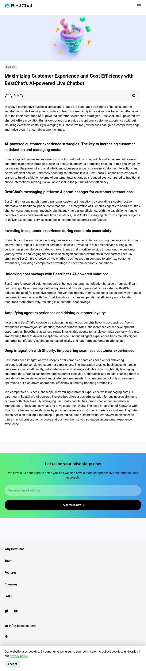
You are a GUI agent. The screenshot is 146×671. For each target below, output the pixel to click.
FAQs (8, 596)
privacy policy (19, 656)
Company (11, 584)
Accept (12, 664)
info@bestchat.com (20, 626)
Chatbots (10, 67)
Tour (8, 561)
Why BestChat (14, 549)
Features (11, 572)
